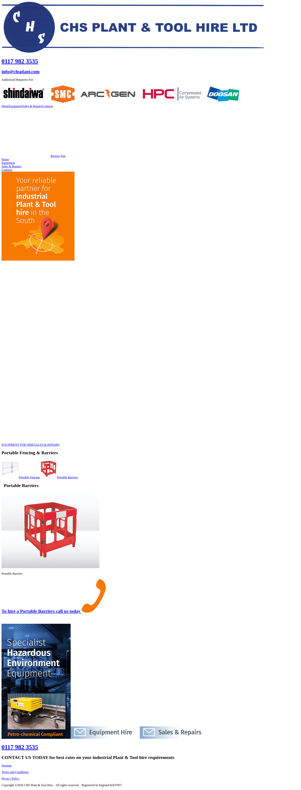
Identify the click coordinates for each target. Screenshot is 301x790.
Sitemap (7, 765)
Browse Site (34, 156)
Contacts (47, 106)
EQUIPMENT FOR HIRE (18, 444)
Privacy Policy (11, 778)
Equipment (15, 106)
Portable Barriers (59, 477)
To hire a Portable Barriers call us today (54, 611)
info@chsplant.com (21, 71)
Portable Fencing (21, 477)
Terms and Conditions (15, 772)
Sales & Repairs (32, 106)
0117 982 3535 (20, 61)
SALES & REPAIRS (47, 444)
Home (5, 106)
